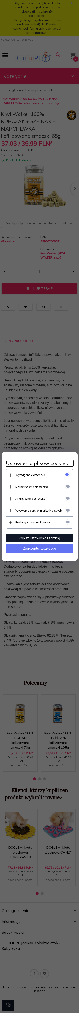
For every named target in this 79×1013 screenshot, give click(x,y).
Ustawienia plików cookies (37, 463)
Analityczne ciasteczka (30, 498)
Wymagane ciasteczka (30, 475)
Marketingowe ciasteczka (32, 486)
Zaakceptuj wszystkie (39, 548)
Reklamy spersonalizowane (33, 522)
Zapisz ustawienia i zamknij (39, 538)
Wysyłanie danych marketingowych (38, 510)
